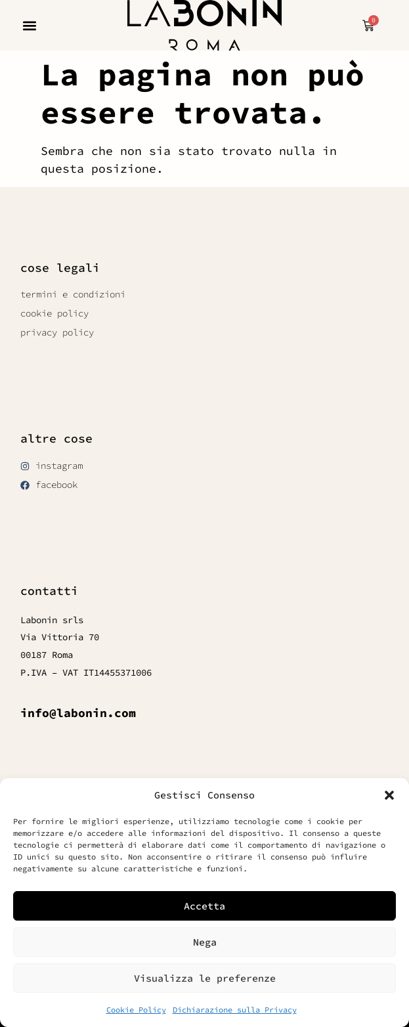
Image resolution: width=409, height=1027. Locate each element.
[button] (389, 795)
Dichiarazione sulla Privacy (235, 1010)
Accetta (204, 906)
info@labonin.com (78, 712)
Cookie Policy (136, 1010)
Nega (205, 942)
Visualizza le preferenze (205, 978)
